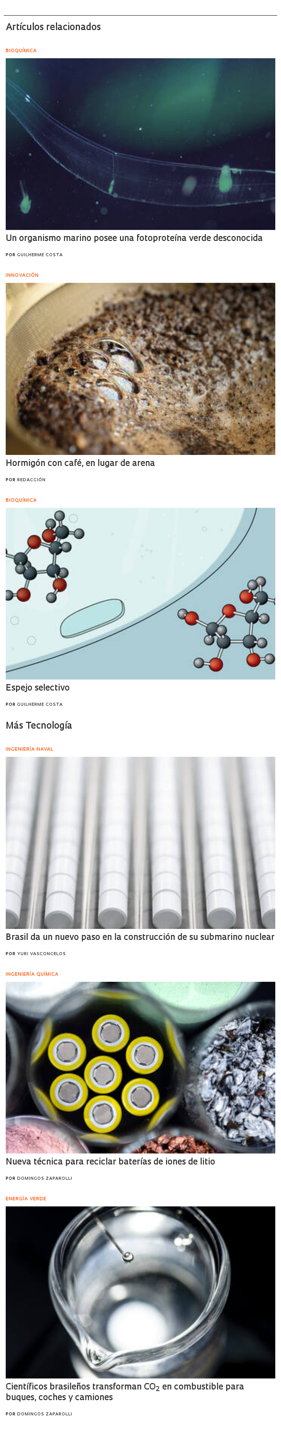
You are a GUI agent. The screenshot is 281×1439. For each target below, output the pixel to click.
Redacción (31, 480)
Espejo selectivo (38, 688)
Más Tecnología (39, 726)
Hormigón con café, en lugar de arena (80, 463)
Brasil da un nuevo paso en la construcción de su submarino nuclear (140, 937)
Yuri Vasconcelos (41, 954)
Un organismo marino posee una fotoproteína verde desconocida (134, 239)
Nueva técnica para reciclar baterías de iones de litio (110, 1162)
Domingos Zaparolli (44, 1179)
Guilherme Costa (40, 255)
